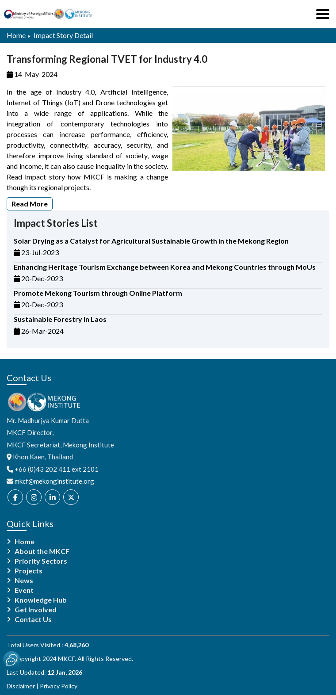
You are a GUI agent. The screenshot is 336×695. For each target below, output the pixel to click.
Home (16, 35)
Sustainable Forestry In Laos (60, 319)
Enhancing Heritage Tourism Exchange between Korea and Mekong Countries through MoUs (165, 267)
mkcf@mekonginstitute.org (54, 481)
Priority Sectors (41, 561)
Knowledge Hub (41, 600)
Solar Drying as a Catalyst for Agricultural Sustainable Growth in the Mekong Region (151, 241)
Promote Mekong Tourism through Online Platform (98, 293)
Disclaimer (21, 686)
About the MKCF (42, 551)
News (24, 580)
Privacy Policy (58, 686)
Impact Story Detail (63, 35)
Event (24, 590)
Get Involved (36, 610)
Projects (28, 571)
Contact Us (33, 619)
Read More (29, 203)
